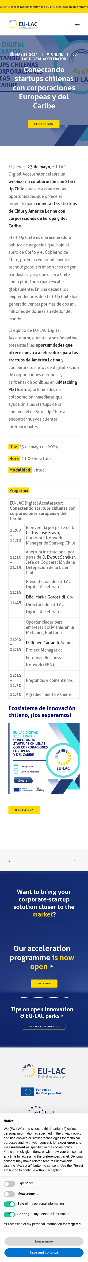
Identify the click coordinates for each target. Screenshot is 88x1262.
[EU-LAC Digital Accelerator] (23, 24)
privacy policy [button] (71, 1133)
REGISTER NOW (44, 124)
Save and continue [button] (44, 1252)
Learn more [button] (44, 1241)
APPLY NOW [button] (44, 983)
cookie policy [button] (62, 1147)
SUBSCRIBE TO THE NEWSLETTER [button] (44, 1026)
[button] (77, 24)
